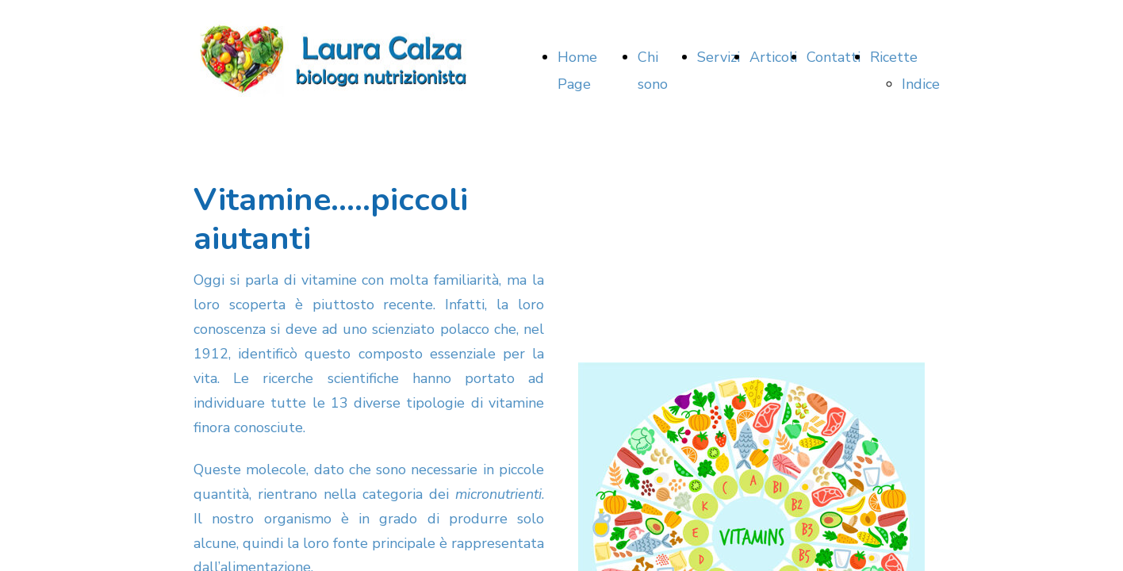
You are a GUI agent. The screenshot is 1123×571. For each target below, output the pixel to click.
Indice (921, 84)
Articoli (773, 57)
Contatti (833, 57)
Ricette (894, 57)
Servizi (718, 57)
